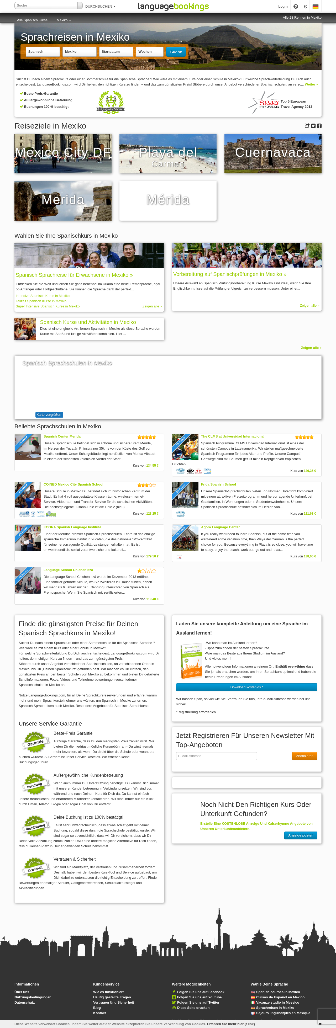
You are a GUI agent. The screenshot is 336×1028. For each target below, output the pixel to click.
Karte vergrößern (49, 415)
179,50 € (152, 556)
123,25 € (152, 513)
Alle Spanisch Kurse (32, 20)
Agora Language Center (220, 527)
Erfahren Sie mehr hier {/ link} (231, 1024)
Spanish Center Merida (62, 436)
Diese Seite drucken (193, 1008)
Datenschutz (24, 1002)
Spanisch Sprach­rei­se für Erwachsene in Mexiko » (74, 275)
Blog (97, 1008)
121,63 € (310, 513)
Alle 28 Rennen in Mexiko (302, 17)
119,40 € (152, 599)
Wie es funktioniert (108, 992)
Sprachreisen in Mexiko (272, 1008)
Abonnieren (305, 756)
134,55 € (152, 465)
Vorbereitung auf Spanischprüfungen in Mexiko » (229, 274)
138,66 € (310, 556)
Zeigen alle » (152, 306)
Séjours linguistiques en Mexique (280, 1013)
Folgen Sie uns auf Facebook (200, 992)
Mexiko (64, 20)
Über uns (21, 992)
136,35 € (310, 471)
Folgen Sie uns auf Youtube (199, 997)
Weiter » (311, 84)
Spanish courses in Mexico (275, 992)
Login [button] (282, 6)
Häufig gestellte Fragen (112, 997)
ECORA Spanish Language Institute (72, 527)
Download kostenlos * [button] (246, 687)
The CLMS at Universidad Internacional (232, 436)
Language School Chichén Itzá (68, 570)
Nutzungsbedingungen (32, 997)
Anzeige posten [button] (300, 835)
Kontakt (99, 1013)
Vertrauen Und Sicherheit (113, 1002)
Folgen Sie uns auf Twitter (198, 1002)
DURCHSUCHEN (100, 6)
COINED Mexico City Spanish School (73, 484)
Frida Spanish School (218, 484)
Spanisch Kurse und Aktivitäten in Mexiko (88, 322)
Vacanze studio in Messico (275, 1002)
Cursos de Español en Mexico (277, 997)
